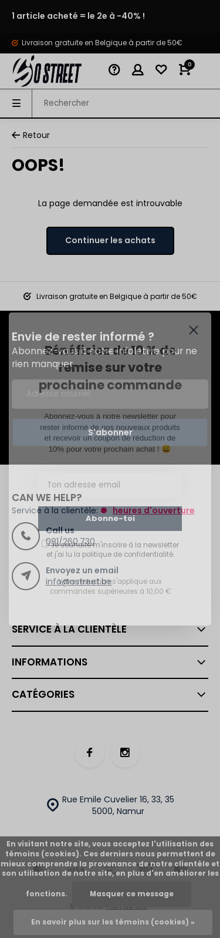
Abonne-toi (110, 518)
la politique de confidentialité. (124, 554)
